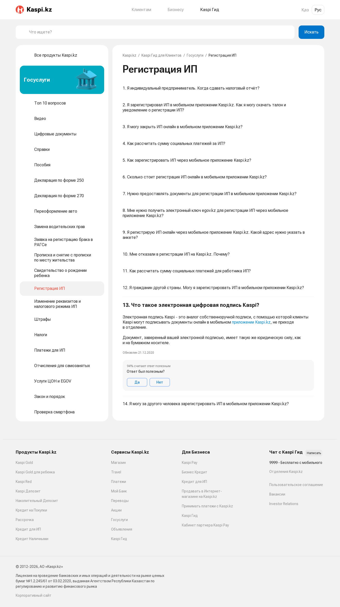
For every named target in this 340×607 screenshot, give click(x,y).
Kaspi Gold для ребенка (35, 472)
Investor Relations (283, 504)
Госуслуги (195, 55)
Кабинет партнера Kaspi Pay (205, 525)
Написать (314, 453)
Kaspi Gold (24, 463)
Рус (318, 9)
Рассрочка (25, 520)
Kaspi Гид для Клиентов (161, 55)
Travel (116, 472)
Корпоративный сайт (33, 595)
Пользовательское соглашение (296, 485)
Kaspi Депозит (28, 491)
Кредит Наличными (32, 539)
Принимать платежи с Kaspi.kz (207, 506)
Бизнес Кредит (194, 472)
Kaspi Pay (189, 463)
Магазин (118, 463)
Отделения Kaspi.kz (286, 472)
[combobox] (159, 32)
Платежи (118, 482)
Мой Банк (119, 491)
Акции (116, 510)
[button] (218, 346)
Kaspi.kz (129, 55)
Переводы (120, 501)
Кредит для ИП (28, 529)
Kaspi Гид (119, 539)
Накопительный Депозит (37, 501)
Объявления (121, 529)
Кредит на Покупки (31, 510)
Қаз (305, 9)
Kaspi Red (24, 482)
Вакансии (277, 494)
